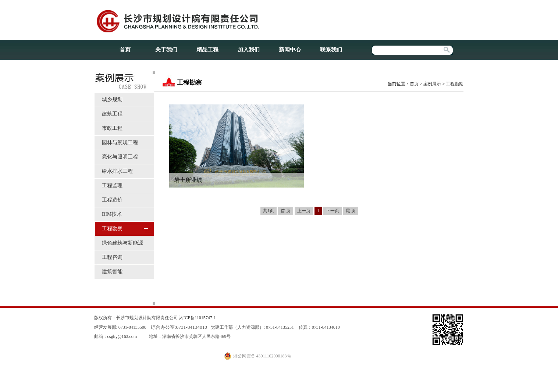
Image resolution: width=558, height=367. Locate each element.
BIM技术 (112, 214)
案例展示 (432, 83)
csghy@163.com (122, 336)
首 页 (286, 210)
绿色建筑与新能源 (122, 243)
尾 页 (351, 210)
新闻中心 (290, 50)
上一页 (303, 210)
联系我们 (331, 50)
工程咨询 (112, 257)
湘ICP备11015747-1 (197, 317)
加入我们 (249, 50)
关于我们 (166, 50)
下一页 (332, 210)
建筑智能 (112, 271)
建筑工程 (112, 114)
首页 (125, 50)
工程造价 (112, 200)
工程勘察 (112, 228)
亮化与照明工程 (120, 157)
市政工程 (112, 128)
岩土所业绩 (188, 180)
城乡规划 (112, 99)
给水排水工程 (117, 171)
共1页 (268, 210)
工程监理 (112, 185)
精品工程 (207, 50)
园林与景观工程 (120, 142)
